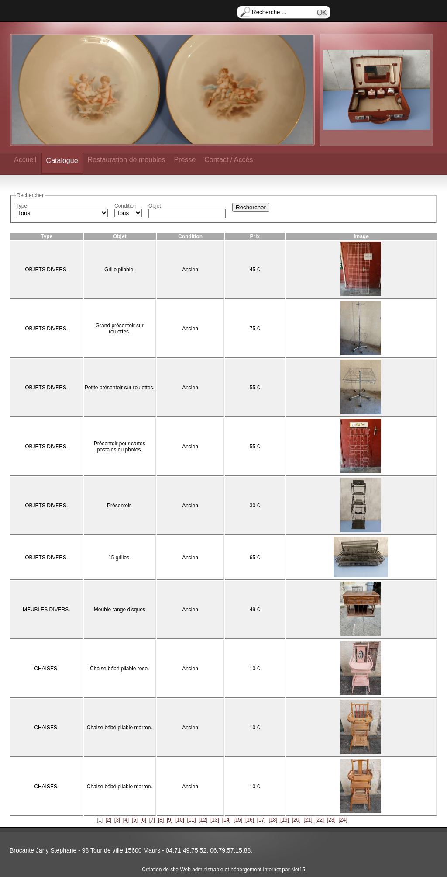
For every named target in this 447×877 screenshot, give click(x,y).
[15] (238, 820)
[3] (117, 820)
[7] (152, 820)
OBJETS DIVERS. (46, 270)
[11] (191, 820)
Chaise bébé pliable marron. (119, 727)
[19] (284, 820)
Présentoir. (119, 506)
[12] (203, 820)
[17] (261, 820)
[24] (343, 820)
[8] (161, 820)
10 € (255, 669)
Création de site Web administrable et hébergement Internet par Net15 (223, 870)
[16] (249, 820)
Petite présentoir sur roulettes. (120, 388)
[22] (319, 820)
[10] (179, 820)
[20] (296, 820)
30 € (255, 506)
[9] (169, 820)
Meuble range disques (119, 610)
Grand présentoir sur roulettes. (120, 328)
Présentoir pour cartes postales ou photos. (119, 446)
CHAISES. (46, 669)
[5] (135, 820)
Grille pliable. (119, 270)
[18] (272, 820)
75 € (255, 329)
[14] (226, 820)
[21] (307, 820)
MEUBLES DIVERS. (46, 610)
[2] (108, 820)
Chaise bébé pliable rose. (119, 669)
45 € (255, 270)
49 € (255, 610)
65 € (255, 558)
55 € (255, 388)
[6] (143, 820)
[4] (126, 820)
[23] (331, 820)
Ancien (190, 270)
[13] (214, 820)
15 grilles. (119, 558)
